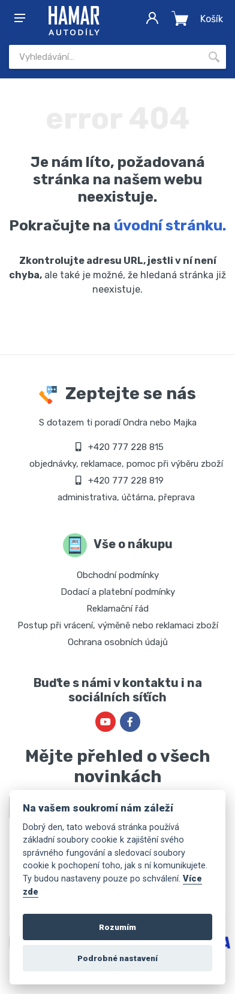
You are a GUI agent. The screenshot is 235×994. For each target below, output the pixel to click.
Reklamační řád (117, 608)
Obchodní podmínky (118, 575)
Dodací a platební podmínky (118, 591)
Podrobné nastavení (117, 958)
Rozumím (117, 927)
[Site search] (105, 57)
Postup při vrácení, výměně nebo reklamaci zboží (117, 625)
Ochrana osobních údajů (118, 642)
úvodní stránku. (170, 225)
